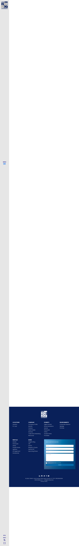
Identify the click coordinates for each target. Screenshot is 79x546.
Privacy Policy (44, 481)
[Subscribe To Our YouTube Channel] (48, 476)
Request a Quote (32, 447)
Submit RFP (31, 449)
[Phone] (60, 452)
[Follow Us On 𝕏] (44, 476)
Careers (30, 428)
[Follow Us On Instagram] (42, 476)
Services (30, 432)
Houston (15, 424)
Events (30, 445)
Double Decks (48, 433)
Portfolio (62, 428)
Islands (46, 428)
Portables (46, 435)
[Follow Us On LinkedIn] (39, 476)
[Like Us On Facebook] (46, 476)
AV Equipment (16, 451)
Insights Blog (31, 442)
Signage (62, 426)
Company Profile (32, 424)
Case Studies (31, 430)
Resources (31, 435)
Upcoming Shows (33, 451)
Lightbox (15, 449)
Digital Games (48, 424)
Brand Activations (49, 426)
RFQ (4, 535)
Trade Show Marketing (34, 433)
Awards (30, 426)
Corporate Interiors (65, 424)
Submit (59, 464)
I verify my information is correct (54, 462)
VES (29, 444)
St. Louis (15, 426)
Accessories (16, 453)
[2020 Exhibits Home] (44, 414)
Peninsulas (47, 430)
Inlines (45, 432)
